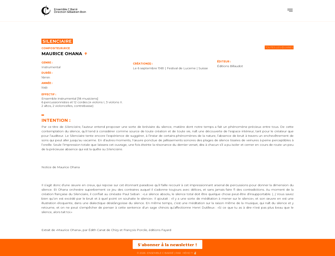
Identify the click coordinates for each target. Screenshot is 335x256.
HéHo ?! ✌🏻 (190, 253)
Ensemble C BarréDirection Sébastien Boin (70, 10)
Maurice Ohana (64, 53)
